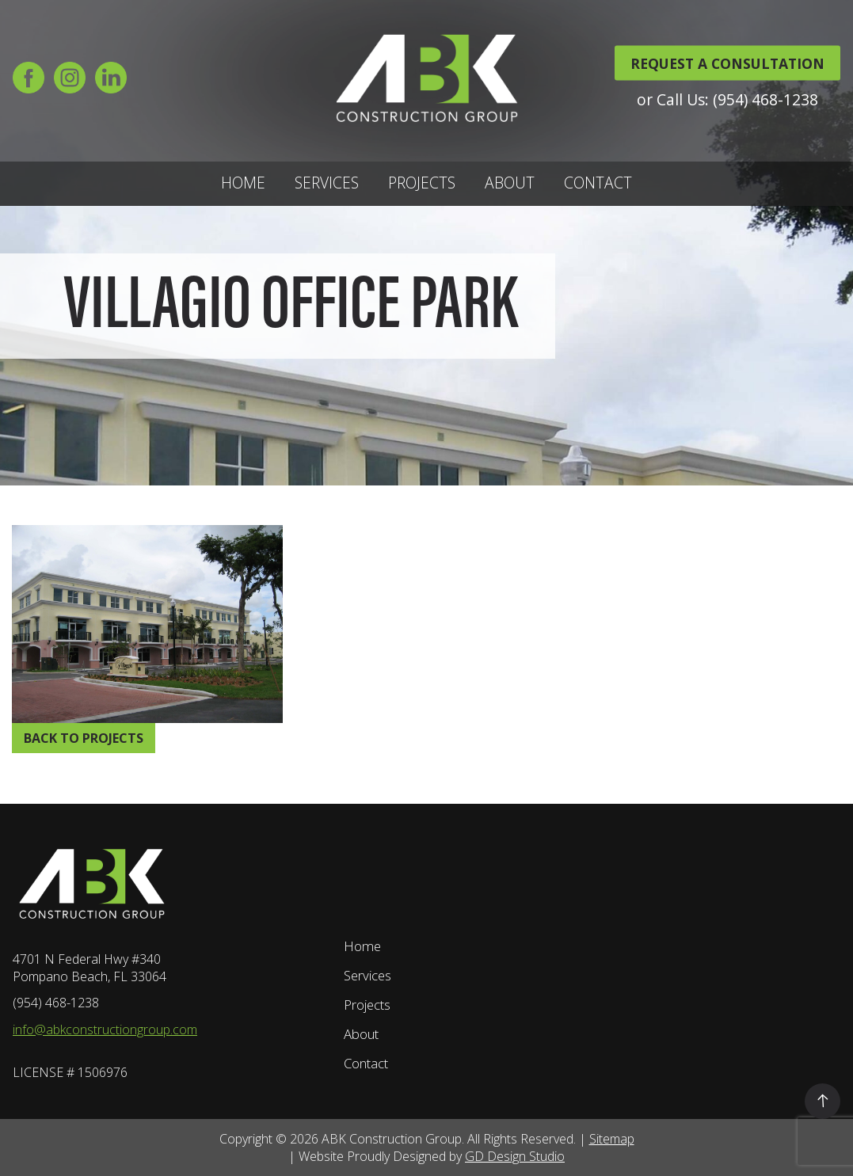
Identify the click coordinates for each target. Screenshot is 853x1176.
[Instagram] (70, 82)
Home (243, 182)
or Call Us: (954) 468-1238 (727, 98)
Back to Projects (83, 738)
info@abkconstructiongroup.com (105, 1029)
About (510, 182)
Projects (421, 182)
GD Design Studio (515, 1156)
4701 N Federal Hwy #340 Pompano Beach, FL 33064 (89, 967)
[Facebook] (28, 82)
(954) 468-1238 (56, 1002)
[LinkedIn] (111, 82)
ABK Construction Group (392, 1138)
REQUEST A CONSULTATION (727, 62)
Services (327, 182)
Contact (598, 182)
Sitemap (611, 1138)
